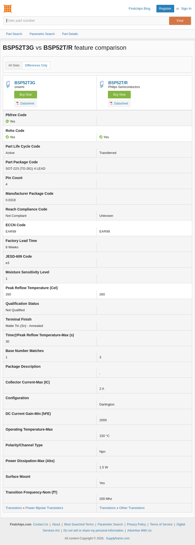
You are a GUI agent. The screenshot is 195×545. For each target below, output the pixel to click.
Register (165, 8)
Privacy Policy (136, 524)
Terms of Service (161, 524)
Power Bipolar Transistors (44, 508)
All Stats (14, 65)
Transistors (14, 508)
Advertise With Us (139, 530)
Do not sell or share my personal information (93, 530)
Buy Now (26, 94)
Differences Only (36, 65)
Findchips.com (8, 8)
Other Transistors (132, 508)
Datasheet (25, 103)
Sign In (186, 8)
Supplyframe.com (117, 538)
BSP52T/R (117, 83)
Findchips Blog (139, 8)
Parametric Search (110, 524)
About (56, 524)
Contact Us (40, 524)
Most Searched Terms (79, 524)
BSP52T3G (24, 83)
